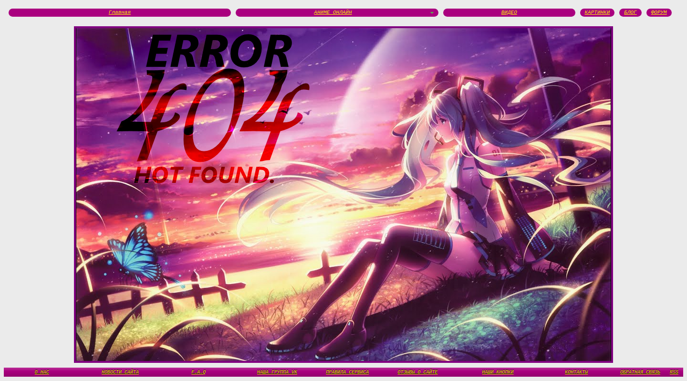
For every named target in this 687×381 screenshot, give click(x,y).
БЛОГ (630, 12)
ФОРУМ (659, 12)
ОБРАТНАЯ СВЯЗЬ (640, 372)
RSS (674, 372)
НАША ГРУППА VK (277, 372)
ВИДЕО (509, 12)
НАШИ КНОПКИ (498, 372)
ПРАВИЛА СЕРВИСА (347, 372)
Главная (120, 12)
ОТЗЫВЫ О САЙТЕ (418, 372)
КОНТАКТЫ (576, 372)
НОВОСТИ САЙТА (120, 372)
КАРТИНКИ (597, 12)
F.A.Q (198, 372)
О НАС (42, 372)
